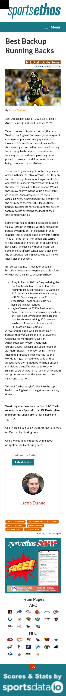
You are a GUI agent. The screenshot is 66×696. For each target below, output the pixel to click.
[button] (4, 4)
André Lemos (13, 122)
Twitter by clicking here (23, 432)
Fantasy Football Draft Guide (43, 521)
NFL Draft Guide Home (42, 62)
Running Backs (33, 529)
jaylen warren (35, 525)
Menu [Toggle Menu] (52, 27)
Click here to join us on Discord (24, 427)
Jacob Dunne (17, 110)
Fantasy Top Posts (15, 525)
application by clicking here (25, 444)
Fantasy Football (15, 521)
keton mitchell (14, 529)
